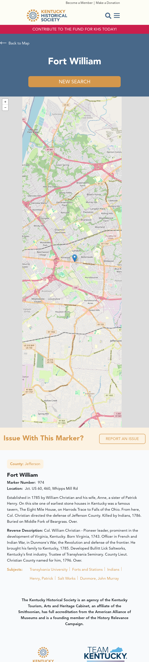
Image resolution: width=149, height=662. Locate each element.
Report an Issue (122, 438)
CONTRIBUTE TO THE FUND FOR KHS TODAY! (74, 29)
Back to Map (19, 43)
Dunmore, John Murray (99, 578)
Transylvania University (49, 569)
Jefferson (25, 464)
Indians (113, 569)
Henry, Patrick (41, 578)
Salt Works (66, 578)
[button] (74, 258)
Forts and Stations (87, 569)
